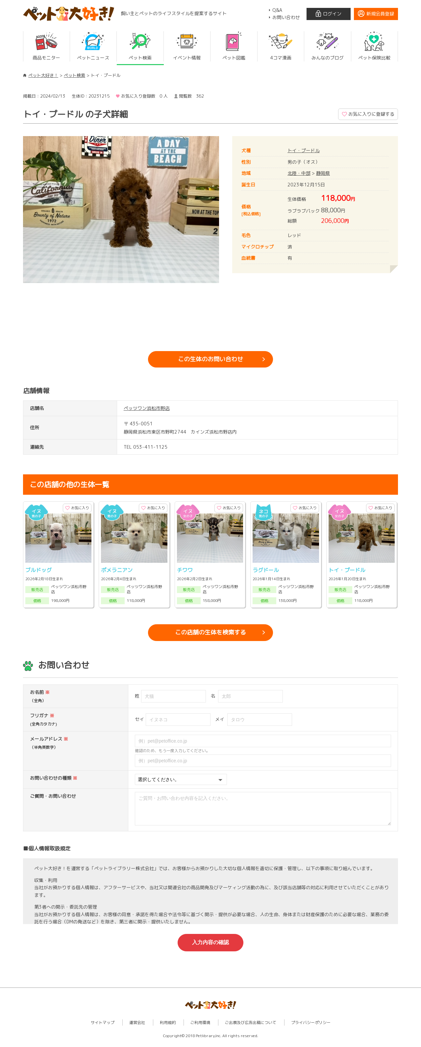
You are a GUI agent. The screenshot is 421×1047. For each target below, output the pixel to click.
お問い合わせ (286, 17)
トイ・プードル (303, 150)
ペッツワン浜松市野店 (147, 408)
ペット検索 (74, 75)
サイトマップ (102, 1027)
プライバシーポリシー (311, 1027)
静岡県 (323, 173)
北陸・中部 (298, 173)
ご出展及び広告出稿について (250, 1027)
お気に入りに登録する (371, 114)
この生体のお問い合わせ (210, 359)
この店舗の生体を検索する (210, 632)
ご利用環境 (200, 1027)
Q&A (277, 10)
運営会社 (137, 1027)
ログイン (332, 14)
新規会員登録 (380, 14)
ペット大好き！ (43, 75)
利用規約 (168, 1027)
